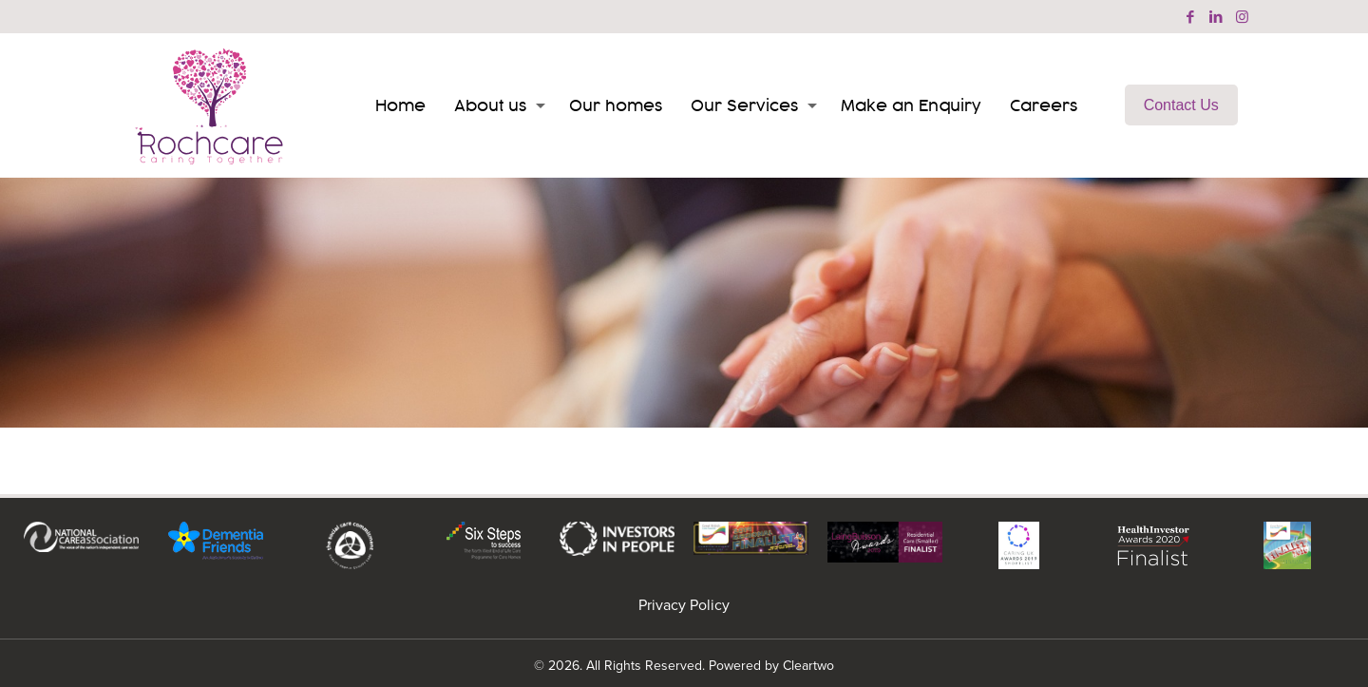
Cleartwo (808, 666)
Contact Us (1181, 105)
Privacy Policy (684, 605)
